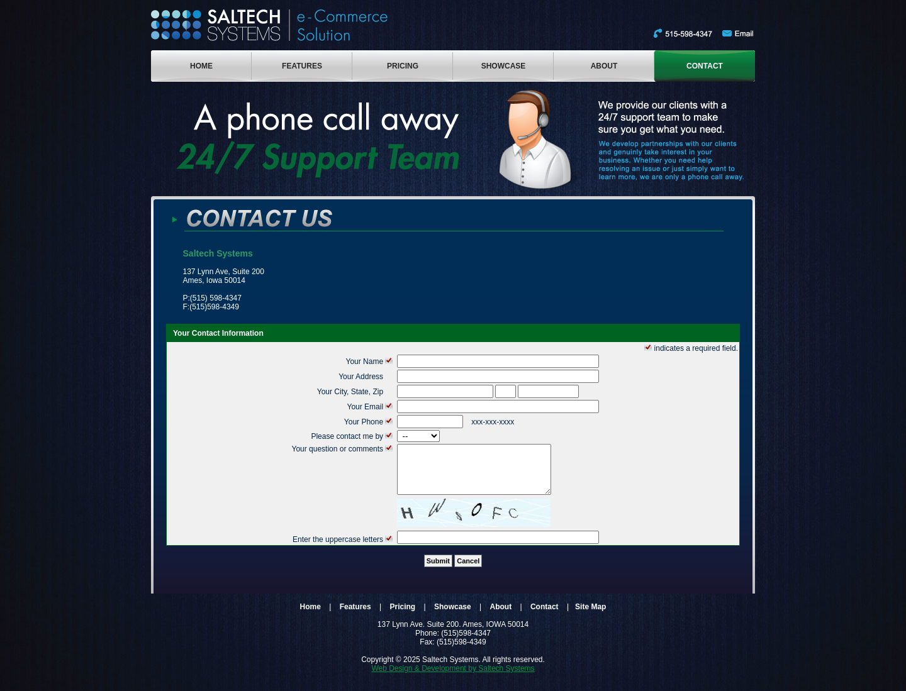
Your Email (371, 406)
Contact (544, 616)
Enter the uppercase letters (344, 549)
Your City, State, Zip (356, 391)
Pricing (403, 616)
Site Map (590, 616)
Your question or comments (342, 449)
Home (310, 616)
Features (355, 616)
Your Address (366, 376)
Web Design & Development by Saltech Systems (452, 677)
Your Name (370, 361)
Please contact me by (352, 436)
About (501, 616)
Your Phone (369, 421)
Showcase (452, 616)
